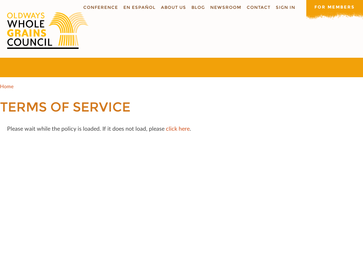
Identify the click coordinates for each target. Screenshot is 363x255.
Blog (198, 7)
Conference (100, 7)
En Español (139, 7)
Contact (258, 7)
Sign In (285, 7)
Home (6, 86)
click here (178, 128)
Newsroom (225, 7)
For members (334, 7)
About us (173, 7)
